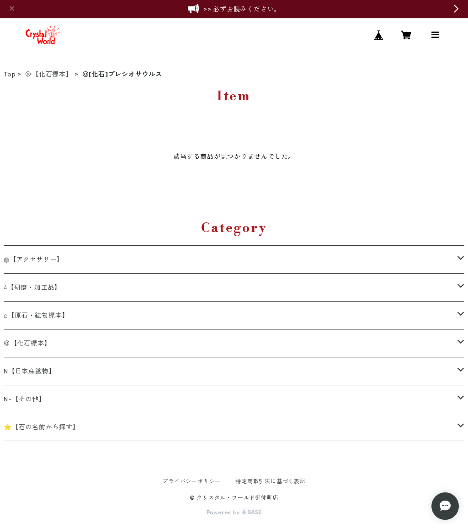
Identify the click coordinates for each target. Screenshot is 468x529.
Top (10, 74)
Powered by (234, 512)
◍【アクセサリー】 (34, 259)
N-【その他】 (25, 399)
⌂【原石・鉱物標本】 (36, 315)
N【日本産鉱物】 (29, 371)
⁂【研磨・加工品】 (32, 287)
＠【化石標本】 (49, 74)
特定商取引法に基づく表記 (270, 481)
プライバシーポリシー (191, 481)
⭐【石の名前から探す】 (42, 427)
